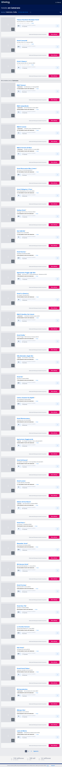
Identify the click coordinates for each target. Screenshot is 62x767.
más (48, 765)
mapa (32, 23)
